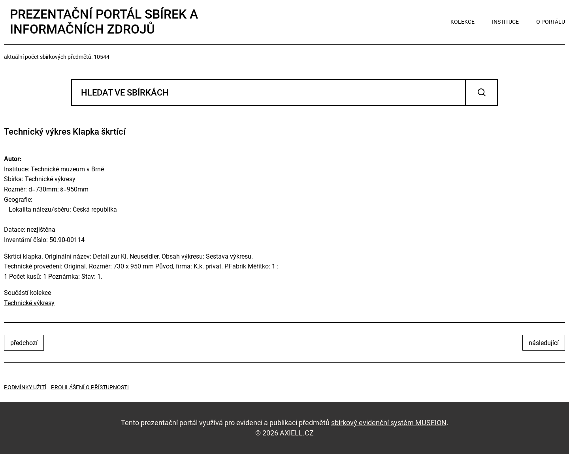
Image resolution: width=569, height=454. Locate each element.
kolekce (462, 22)
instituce (505, 22)
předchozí (24, 343)
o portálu (550, 22)
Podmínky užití (25, 387)
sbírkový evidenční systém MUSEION (389, 422)
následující (544, 343)
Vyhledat (481, 92)
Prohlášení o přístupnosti (90, 387)
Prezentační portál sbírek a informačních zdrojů (104, 22)
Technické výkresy (29, 303)
